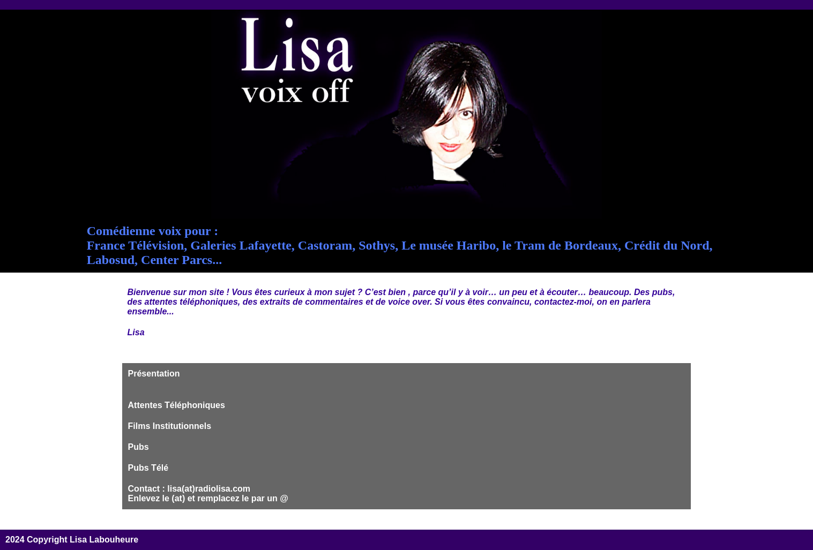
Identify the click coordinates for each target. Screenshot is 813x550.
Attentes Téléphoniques (176, 405)
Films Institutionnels (170, 426)
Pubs (138, 446)
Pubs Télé (148, 467)
